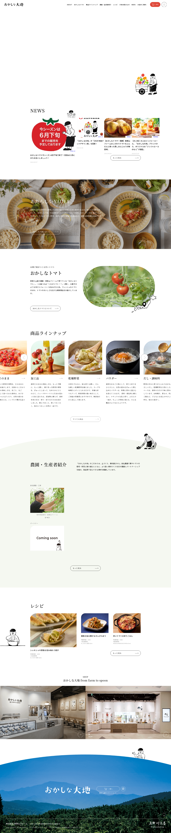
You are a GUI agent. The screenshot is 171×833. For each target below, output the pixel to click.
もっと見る (117, 158)
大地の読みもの (124, 5)
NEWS (134, 5)
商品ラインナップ (92, 5)
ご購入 (157, 4)
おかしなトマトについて (42, 308)
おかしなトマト (79, 5)
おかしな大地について (41, 231)
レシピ (115, 5)
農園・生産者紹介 (105, 5)
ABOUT (69, 5)
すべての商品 (86, 419)
